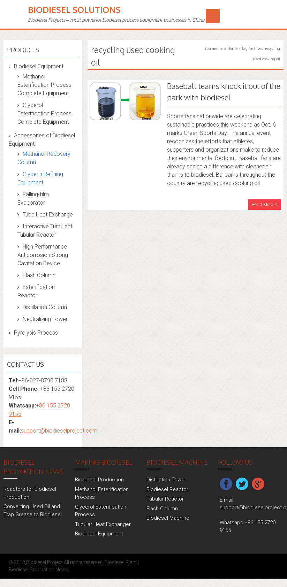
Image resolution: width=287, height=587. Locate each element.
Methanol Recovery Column (43, 158)
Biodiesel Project (44, 562)
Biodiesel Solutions (74, 9)
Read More (262, 204)
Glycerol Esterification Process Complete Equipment (44, 113)
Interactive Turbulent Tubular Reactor (44, 230)
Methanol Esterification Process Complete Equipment (44, 85)
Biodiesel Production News (38, 569)
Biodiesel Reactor (167, 489)
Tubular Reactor (165, 499)
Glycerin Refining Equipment (40, 178)
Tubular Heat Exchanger (103, 524)
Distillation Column (45, 307)
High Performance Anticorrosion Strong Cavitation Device (42, 255)
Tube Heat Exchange (48, 214)
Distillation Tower (166, 480)
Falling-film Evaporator (33, 198)
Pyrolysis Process (36, 332)
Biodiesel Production (99, 480)
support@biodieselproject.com (59, 430)
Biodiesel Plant (121, 562)
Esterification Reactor (36, 291)
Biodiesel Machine (167, 518)
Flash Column (39, 275)
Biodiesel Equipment (38, 66)
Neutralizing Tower (45, 319)
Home (232, 48)
